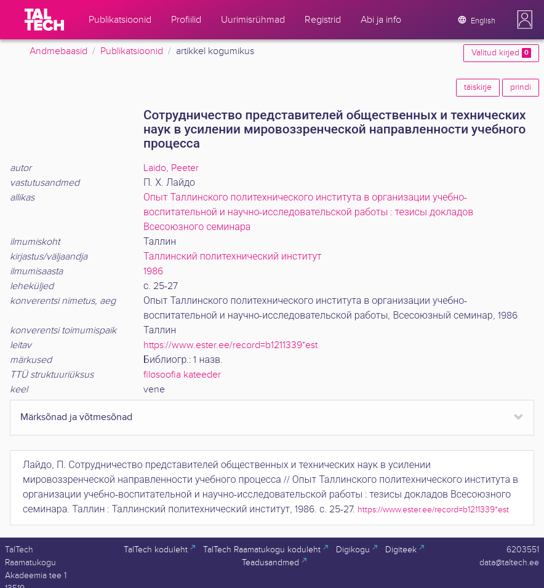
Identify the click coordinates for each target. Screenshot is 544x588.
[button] (525, 19)
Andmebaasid (58, 51)
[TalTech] (44, 19)
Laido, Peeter (171, 168)
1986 (153, 271)
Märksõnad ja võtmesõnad (76, 417)
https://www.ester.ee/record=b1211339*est (230, 345)
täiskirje (478, 87)
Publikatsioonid (131, 51)
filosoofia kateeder (182, 375)
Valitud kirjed (501, 53)
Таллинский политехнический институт (232, 257)
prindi (520, 87)
